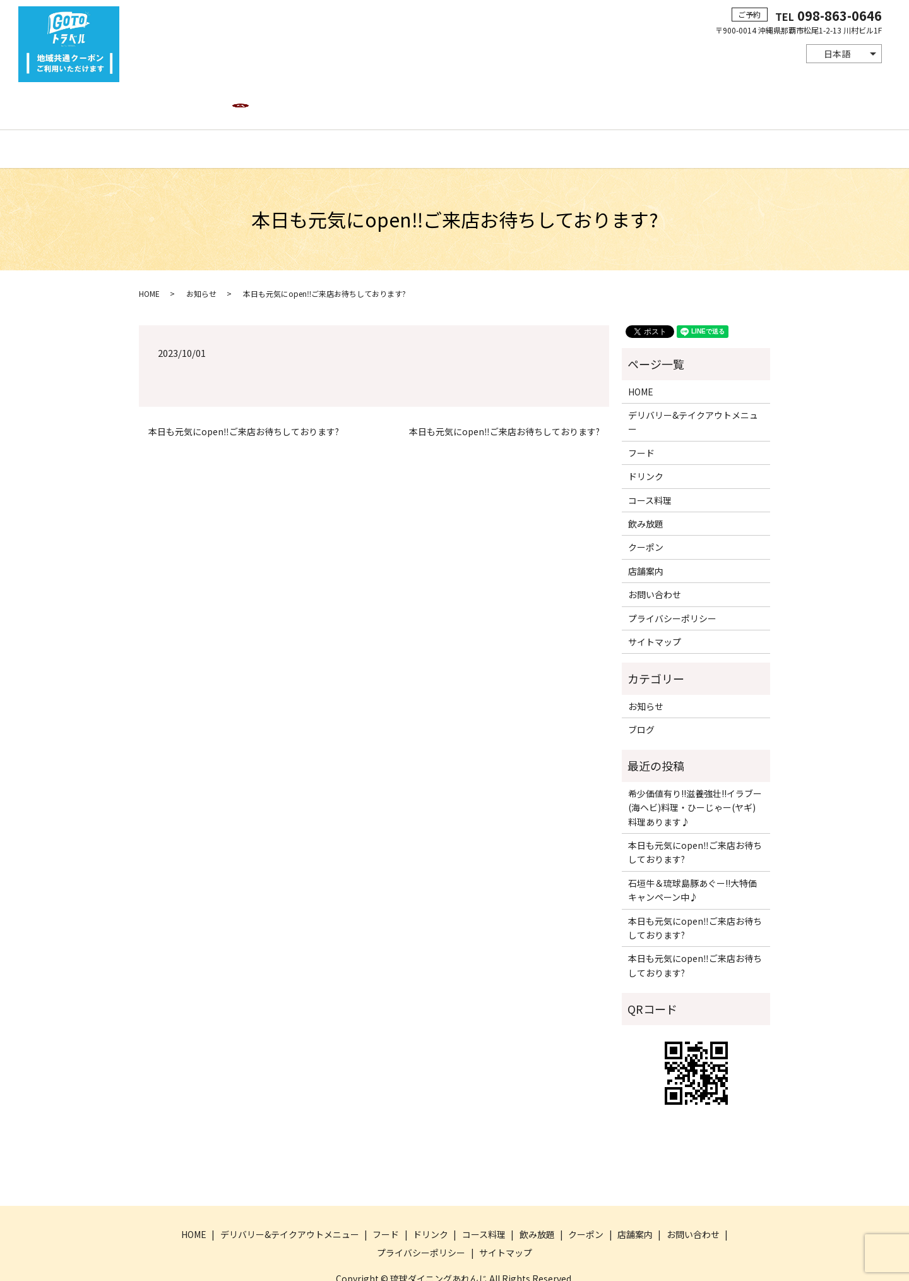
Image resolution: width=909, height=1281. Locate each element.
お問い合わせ (682, 103)
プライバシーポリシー (672, 574)
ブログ (641, 686)
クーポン (574, 103)
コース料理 (471, 103)
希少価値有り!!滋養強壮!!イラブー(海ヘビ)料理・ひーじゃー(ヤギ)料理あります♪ (695, 763)
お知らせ (201, 249)
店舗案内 (623, 103)
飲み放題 (525, 103)
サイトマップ (654, 597)
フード (373, 103)
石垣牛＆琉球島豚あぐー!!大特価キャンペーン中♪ (692, 846)
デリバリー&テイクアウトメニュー (275, 103)
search (732, 104)
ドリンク (418, 103)
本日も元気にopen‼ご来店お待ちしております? (243, 388)
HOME (180, 103)
